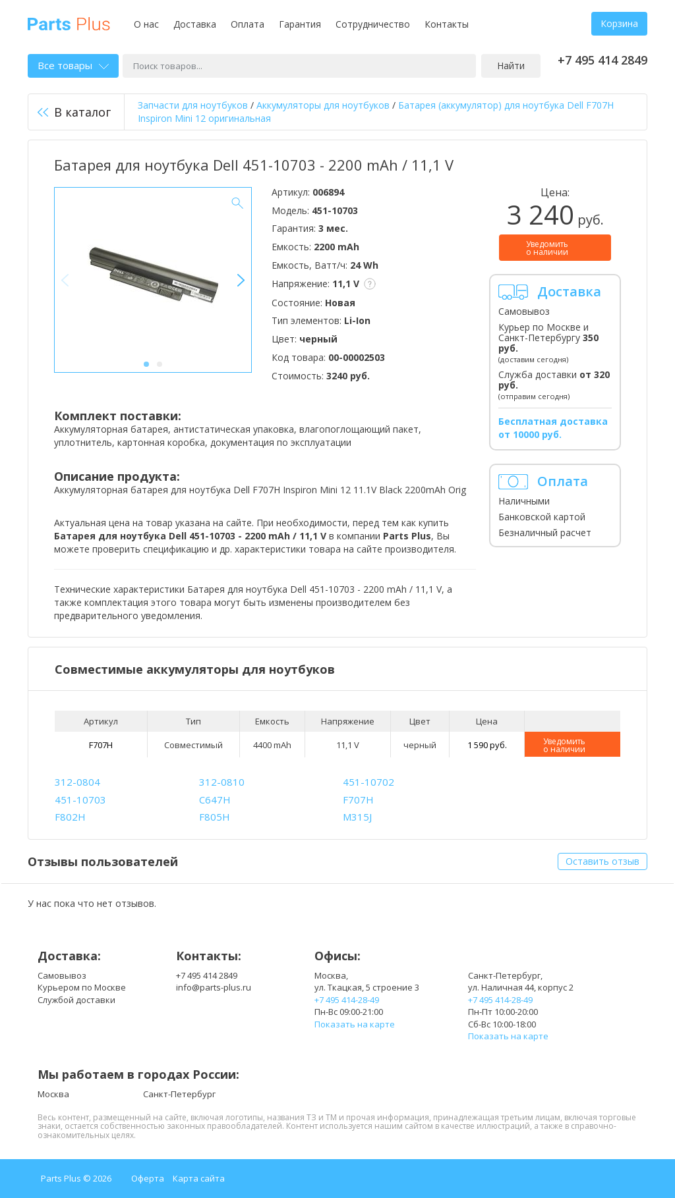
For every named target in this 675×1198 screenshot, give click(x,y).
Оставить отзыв (602, 861)
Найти (511, 65)
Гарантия (300, 24)
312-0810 (222, 781)
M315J (357, 816)
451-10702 (368, 781)
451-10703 (80, 799)
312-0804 (77, 781)
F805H (214, 816)
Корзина (619, 23)
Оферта (147, 1178)
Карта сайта (199, 1178)
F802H (70, 816)
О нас (146, 24)
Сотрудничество (373, 24)
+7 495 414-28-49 (346, 1000)
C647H (215, 799)
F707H (101, 745)
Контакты (447, 24)
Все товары (73, 65)
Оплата (247, 24)
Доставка (194, 24)
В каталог (74, 112)
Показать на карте (354, 1024)
